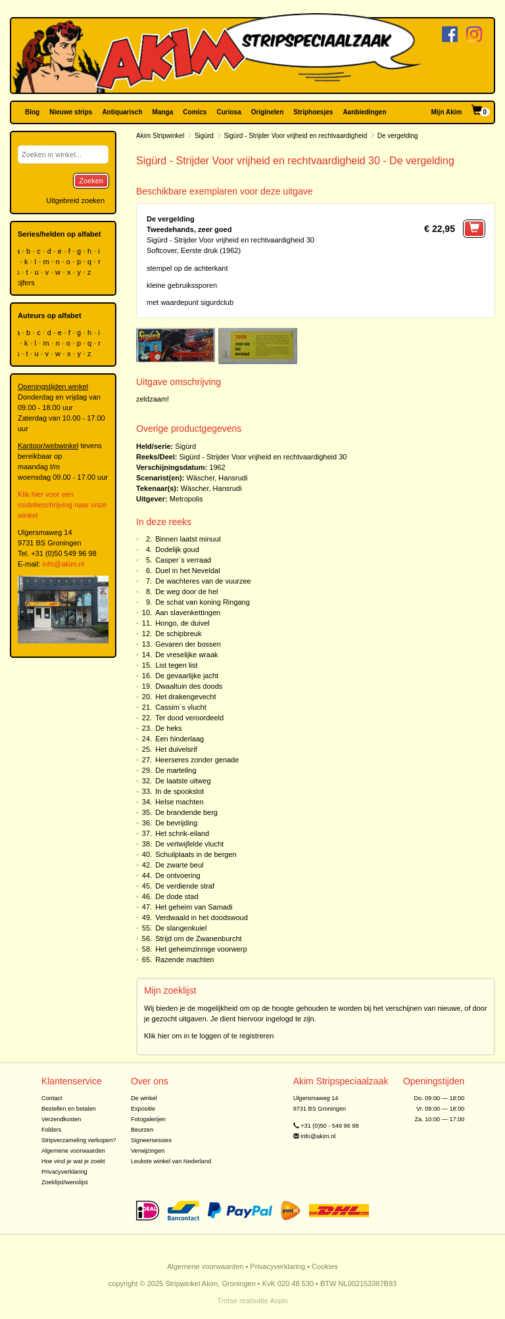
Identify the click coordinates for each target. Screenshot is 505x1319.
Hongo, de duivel (182, 623)
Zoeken (91, 181)
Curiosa (228, 112)
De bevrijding (176, 823)
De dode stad (176, 896)
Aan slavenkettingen (187, 612)
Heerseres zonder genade (197, 760)
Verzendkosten (61, 1119)
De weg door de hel (186, 591)
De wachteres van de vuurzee (203, 581)
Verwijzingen (147, 1150)
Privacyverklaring (64, 1172)
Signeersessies (151, 1140)
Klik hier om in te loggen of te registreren (209, 1036)
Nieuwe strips (70, 112)
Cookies (325, 1266)
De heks (168, 728)
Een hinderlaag (179, 739)
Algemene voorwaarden (73, 1150)
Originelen (267, 112)
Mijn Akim (446, 112)
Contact (51, 1098)
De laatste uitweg (182, 781)
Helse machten (179, 802)
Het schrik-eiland (182, 833)
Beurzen (142, 1129)
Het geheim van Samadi (193, 907)
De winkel (144, 1098)
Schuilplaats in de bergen (196, 854)
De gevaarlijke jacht (186, 676)
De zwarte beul (179, 865)
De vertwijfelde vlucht (189, 844)
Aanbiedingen (364, 112)
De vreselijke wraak (186, 655)
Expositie (143, 1108)
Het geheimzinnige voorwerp (201, 949)
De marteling (175, 770)
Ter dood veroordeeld (189, 718)
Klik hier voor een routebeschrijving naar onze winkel (62, 504)
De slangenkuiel (180, 928)
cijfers (26, 283)
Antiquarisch (122, 112)
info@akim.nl (63, 564)
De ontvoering (178, 875)
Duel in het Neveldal (187, 570)
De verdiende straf (184, 886)
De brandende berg (186, 812)
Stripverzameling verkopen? (78, 1140)
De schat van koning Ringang (202, 602)
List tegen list (176, 665)
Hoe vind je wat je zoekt (73, 1161)
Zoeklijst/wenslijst (64, 1182)
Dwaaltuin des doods (188, 686)
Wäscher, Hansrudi (216, 478)
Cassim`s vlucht (180, 707)
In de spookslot (179, 791)
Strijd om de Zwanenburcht (198, 938)
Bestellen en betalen (68, 1108)
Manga (163, 112)
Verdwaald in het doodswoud (201, 917)
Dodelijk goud (177, 549)
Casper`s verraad (183, 560)
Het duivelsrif (176, 749)
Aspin (279, 1301)
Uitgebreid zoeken (75, 200)
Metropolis (186, 499)
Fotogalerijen (148, 1119)
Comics (194, 112)
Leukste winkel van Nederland (171, 1161)
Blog (32, 112)
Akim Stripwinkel (160, 135)
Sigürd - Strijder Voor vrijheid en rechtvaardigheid (295, 135)
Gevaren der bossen (188, 644)
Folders (51, 1129)
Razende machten (184, 959)
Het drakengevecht (185, 697)
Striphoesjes (313, 112)
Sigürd (204, 135)
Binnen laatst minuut (188, 539)
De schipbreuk (178, 633)
